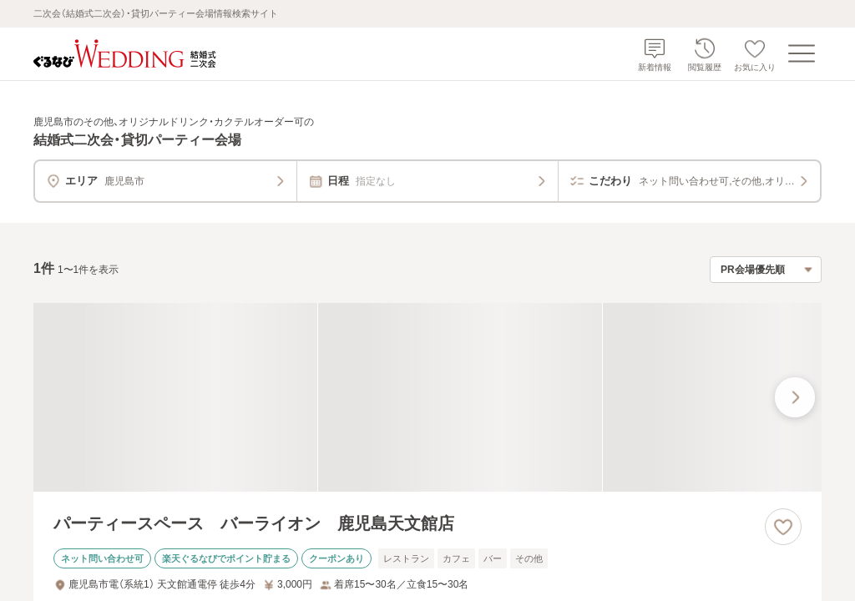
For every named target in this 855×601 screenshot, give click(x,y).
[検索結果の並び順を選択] (766, 269)
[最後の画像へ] (795, 397)
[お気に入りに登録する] (783, 526)
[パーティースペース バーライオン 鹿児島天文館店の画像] (427, 397)
